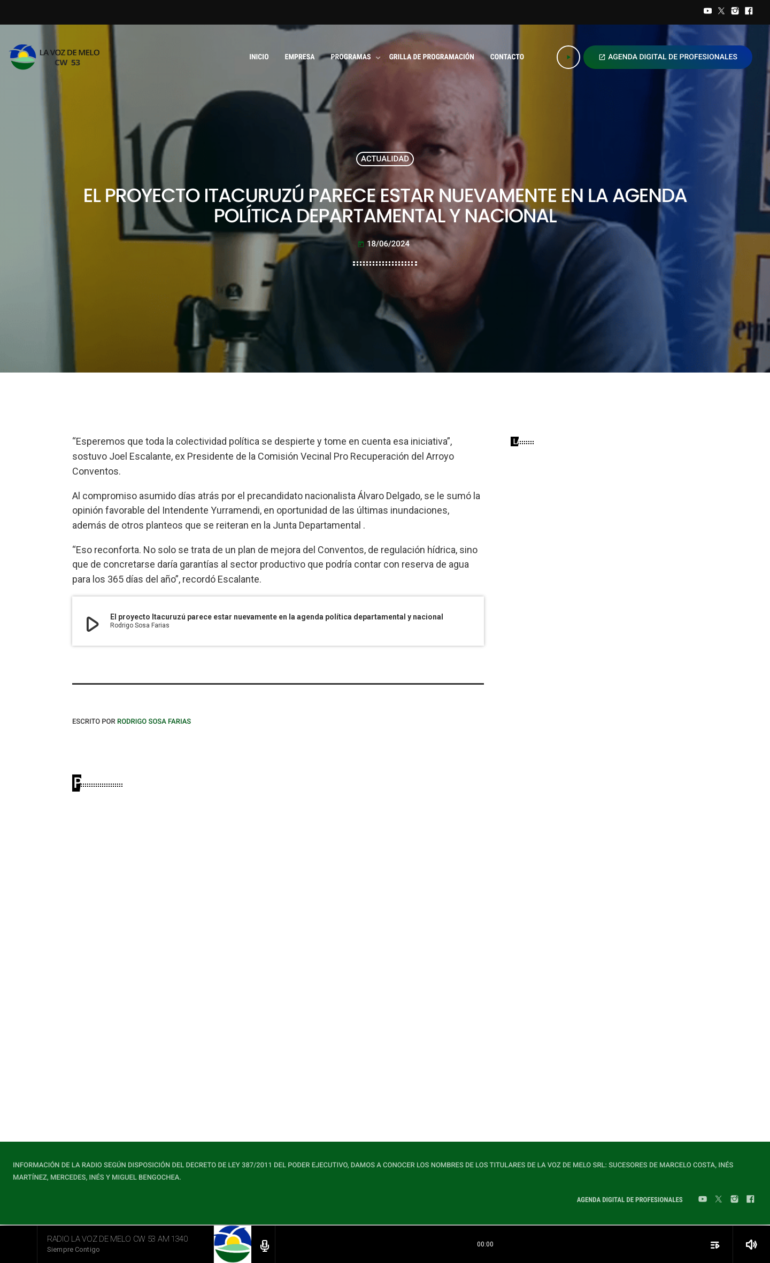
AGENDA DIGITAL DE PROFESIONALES (667, 57)
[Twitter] (721, 12)
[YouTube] (708, 12)
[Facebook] (748, 12)
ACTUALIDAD (385, 159)
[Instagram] (735, 12)
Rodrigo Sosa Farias (154, 722)
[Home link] (57, 57)
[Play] (568, 57)
